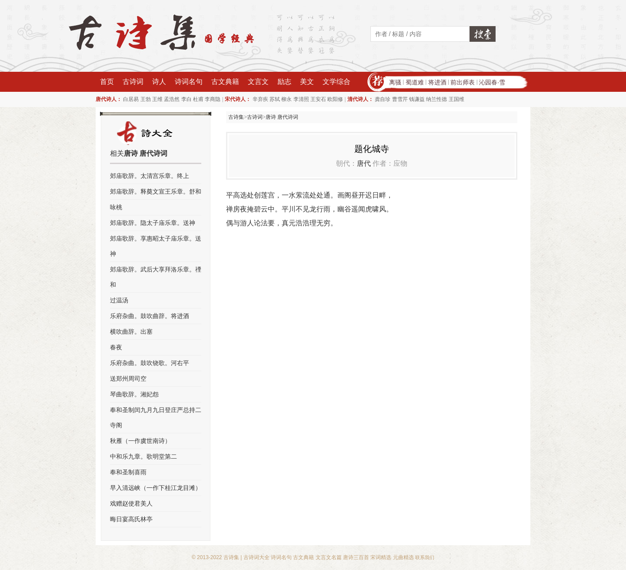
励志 (284, 81)
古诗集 (236, 117)
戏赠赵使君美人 (131, 503)
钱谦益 (417, 99)
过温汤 (119, 300)
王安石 (318, 99)
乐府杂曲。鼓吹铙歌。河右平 (149, 362)
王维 (157, 99)
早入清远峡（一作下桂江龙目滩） (155, 487)
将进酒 (437, 82)
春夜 (116, 347)
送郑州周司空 (128, 378)
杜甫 (198, 99)
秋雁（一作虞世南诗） (140, 440)
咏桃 (116, 207)
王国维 (456, 99)
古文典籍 (225, 81)
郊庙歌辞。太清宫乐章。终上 (149, 175)
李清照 (301, 99)
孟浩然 (172, 99)
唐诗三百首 (356, 557)
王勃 (145, 99)
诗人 (159, 81)
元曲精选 (403, 557)
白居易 (131, 99)
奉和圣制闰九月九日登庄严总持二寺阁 (155, 417)
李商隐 (212, 99)
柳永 (286, 99)
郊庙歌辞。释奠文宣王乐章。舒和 (155, 191)
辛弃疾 (260, 99)
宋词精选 (380, 557)
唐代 (364, 163)
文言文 (258, 81)
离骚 (395, 82)
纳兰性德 (436, 99)
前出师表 (462, 82)
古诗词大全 (256, 557)
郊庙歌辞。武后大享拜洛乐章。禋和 (155, 277)
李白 (186, 99)
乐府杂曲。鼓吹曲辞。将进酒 (149, 315)
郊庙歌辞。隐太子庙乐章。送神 (152, 222)
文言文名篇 (329, 557)
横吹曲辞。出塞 (131, 331)
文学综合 (336, 81)
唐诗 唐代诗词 (282, 117)
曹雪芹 (400, 99)
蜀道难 (415, 82)
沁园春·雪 (492, 82)
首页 (107, 81)
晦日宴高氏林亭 (131, 519)
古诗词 (133, 81)
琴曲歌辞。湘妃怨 (134, 394)
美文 (307, 81)
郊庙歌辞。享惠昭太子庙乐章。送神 (155, 246)
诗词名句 (189, 81)
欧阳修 (335, 99)
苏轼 (275, 99)
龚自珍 (382, 99)
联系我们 (424, 557)
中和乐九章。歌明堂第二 (143, 456)
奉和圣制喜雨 (128, 472)
